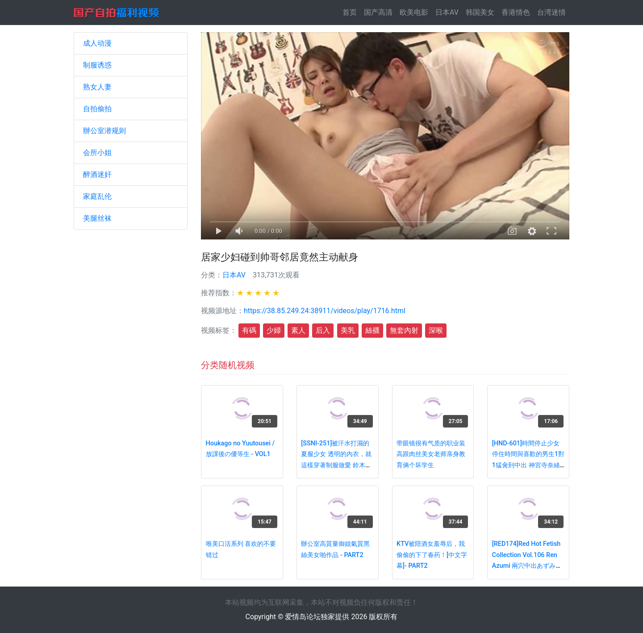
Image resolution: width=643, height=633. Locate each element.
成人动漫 (97, 43)
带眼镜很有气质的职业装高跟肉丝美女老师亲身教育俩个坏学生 (431, 454)
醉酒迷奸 (97, 174)
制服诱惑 (97, 65)
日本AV (447, 12)
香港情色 (515, 12)
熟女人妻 (97, 87)
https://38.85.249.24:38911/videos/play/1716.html (324, 310)
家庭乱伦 (97, 196)
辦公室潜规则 (104, 130)
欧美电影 (414, 12)
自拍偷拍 (97, 109)
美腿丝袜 (97, 218)
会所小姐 (97, 152)
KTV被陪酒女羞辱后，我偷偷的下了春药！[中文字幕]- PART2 (432, 555)
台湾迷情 (551, 12)
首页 (351, 12)
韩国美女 (480, 12)
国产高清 (378, 12)
